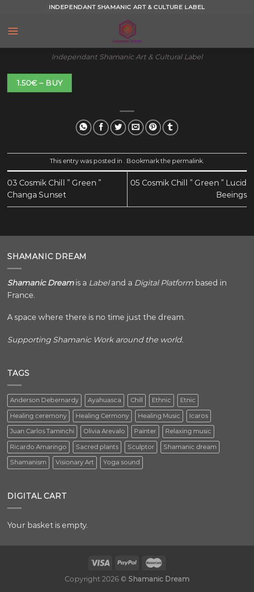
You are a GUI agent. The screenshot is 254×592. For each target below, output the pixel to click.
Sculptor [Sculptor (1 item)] (140, 446)
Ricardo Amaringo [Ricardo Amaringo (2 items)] (38, 446)
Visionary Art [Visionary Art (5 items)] (75, 462)
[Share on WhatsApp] (84, 127)
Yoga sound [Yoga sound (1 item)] (121, 462)
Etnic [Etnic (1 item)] (188, 400)
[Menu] (13, 31)
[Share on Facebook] (101, 127)
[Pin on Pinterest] (153, 127)
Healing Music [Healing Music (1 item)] (159, 415)
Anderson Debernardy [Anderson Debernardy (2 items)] (44, 400)
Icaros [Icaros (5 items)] (198, 415)
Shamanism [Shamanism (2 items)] (28, 462)
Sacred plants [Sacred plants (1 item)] (97, 446)
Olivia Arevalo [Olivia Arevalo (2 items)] (104, 431)
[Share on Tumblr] (170, 127)
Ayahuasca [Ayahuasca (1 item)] (104, 400)
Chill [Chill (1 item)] (136, 400)
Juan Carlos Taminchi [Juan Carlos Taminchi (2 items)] (42, 431)
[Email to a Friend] (136, 127)
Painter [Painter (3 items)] (145, 431)
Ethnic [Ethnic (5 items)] (161, 400)
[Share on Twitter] (118, 127)
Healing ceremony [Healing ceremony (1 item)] (38, 415)
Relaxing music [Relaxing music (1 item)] (188, 431)
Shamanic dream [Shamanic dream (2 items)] (190, 446)
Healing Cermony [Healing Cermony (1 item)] (102, 415)
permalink (187, 160)
